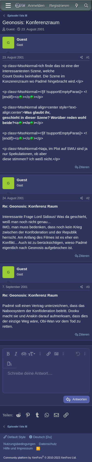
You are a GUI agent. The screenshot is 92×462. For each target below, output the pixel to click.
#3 (88, 287)
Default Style (14, 437)
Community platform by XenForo (40, 457)
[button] (8, 354)
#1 (88, 57)
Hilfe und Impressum (18, 448)
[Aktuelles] (76, 5)
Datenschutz (48, 444)
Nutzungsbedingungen (19, 444)
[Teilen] (82, 57)
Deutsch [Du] (40, 437)
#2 (88, 198)
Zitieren (84, 167)
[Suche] (86, 5)
